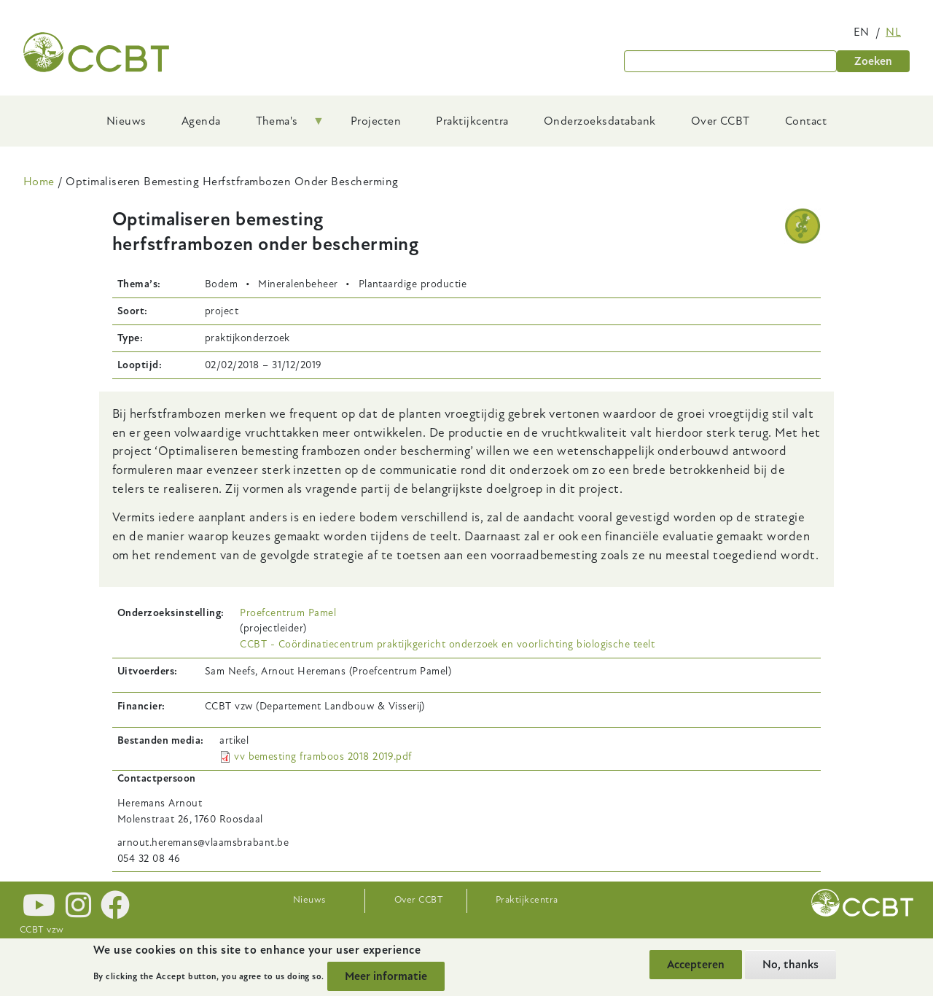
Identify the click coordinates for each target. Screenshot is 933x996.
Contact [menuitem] (806, 121)
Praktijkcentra (527, 900)
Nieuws (309, 900)
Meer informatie (386, 977)
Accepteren (696, 964)
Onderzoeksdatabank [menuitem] (600, 121)
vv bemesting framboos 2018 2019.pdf (323, 756)
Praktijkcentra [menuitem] (472, 121)
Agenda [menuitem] (201, 121)
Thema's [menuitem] (281, 126)
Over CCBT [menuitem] (720, 121)
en (862, 32)
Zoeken (873, 61)
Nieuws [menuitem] (126, 121)
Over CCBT (418, 900)
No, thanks (790, 964)
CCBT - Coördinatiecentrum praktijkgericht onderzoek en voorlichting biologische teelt (447, 644)
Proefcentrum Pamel (288, 613)
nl (893, 32)
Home (39, 181)
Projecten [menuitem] (376, 121)
